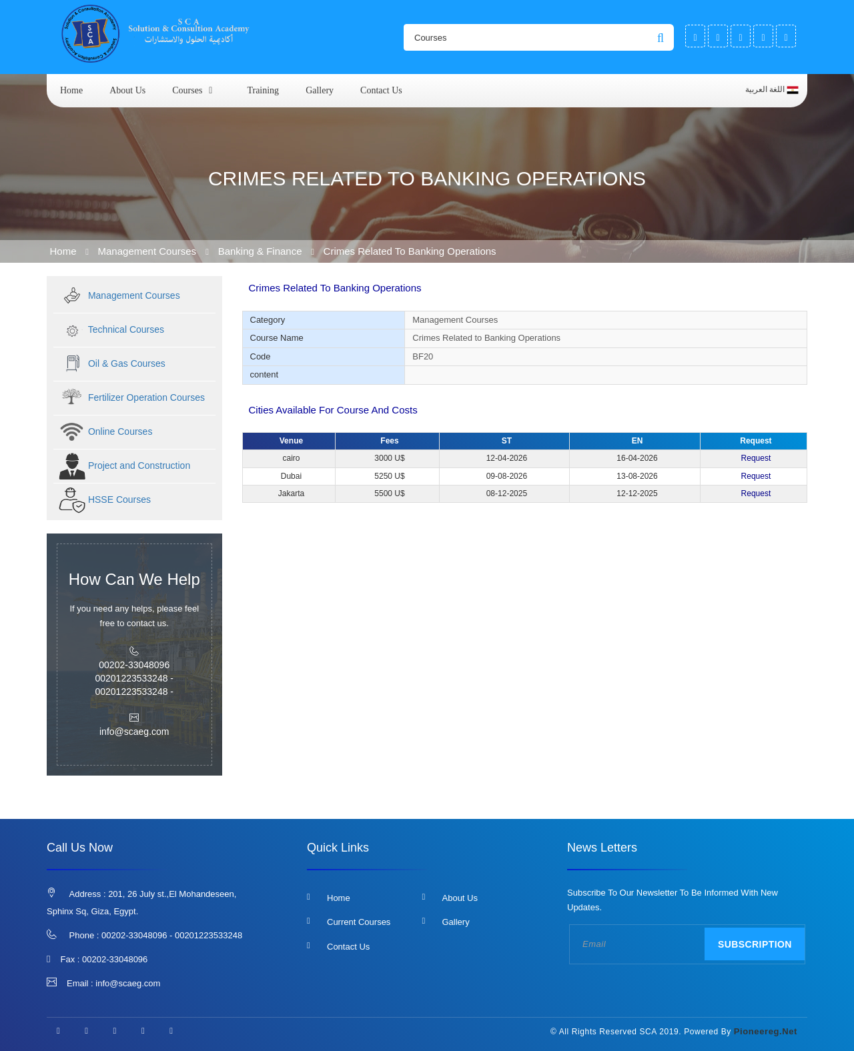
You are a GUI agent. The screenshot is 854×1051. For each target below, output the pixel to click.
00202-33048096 (114, 959)
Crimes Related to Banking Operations (410, 251)
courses (187, 90)
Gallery (320, 90)
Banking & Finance (260, 251)
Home (71, 90)
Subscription (755, 944)
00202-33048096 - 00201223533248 (171, 935)
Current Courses (358, 922)
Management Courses (148, 251)
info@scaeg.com (127, 983)
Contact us (381, 90)
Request (756, 458)
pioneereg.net (765, 1031)
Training (263, 90)
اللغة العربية (772, 90)
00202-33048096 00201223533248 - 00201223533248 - (134, 678)
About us (127, 90)
